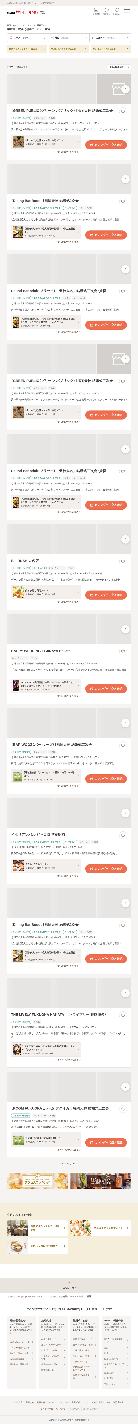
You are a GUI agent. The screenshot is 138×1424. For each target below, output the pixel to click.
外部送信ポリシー (80, 1402)
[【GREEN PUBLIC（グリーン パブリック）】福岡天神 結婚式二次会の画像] (69, 89)
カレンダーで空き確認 (106, 145)
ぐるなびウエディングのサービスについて (60, 1409)
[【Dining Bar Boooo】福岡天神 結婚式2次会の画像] (69, 179)
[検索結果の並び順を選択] (119, 67)
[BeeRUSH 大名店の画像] (69, 539)
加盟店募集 (118, 1402)
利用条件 (41, 1402)
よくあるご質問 (90, 1409)
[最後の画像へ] (125, 89)
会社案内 (18, 1402)
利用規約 (30, 1402)
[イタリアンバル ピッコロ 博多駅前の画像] (69, 813)
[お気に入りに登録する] (123, 111)
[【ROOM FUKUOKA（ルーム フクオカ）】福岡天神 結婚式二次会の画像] (69, 1087)
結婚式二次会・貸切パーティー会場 (67, 1296)
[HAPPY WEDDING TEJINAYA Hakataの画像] (69, 629)
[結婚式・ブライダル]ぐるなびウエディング (27, 1296)
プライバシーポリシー (58, 1402)
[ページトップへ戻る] (69, 1285)
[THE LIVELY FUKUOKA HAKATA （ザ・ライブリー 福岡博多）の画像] (69, 993)
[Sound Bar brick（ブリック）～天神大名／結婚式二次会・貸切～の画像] (69, 269)
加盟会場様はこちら (100, 1402)
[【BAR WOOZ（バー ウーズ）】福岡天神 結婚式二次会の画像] (69, 723)
